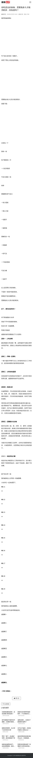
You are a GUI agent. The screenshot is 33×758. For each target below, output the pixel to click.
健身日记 (3, 14)
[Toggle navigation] (30, 2)
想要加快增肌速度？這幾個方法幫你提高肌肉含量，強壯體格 (24, 745)
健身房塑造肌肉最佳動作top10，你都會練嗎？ (24, 737)
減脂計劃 (20, 14)
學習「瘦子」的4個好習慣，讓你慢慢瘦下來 (8, 737)
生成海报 (5, 704)
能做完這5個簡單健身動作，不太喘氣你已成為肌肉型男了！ (24, 713)
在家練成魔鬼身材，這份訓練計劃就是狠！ (8, 712)
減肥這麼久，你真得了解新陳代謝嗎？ (24, 721)
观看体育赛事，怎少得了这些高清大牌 (8, 729)
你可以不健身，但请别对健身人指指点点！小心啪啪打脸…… (24, 729)
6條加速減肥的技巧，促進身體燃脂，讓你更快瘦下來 (8, 745)
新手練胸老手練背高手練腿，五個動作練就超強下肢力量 (8, 721)
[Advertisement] (16, 37)
